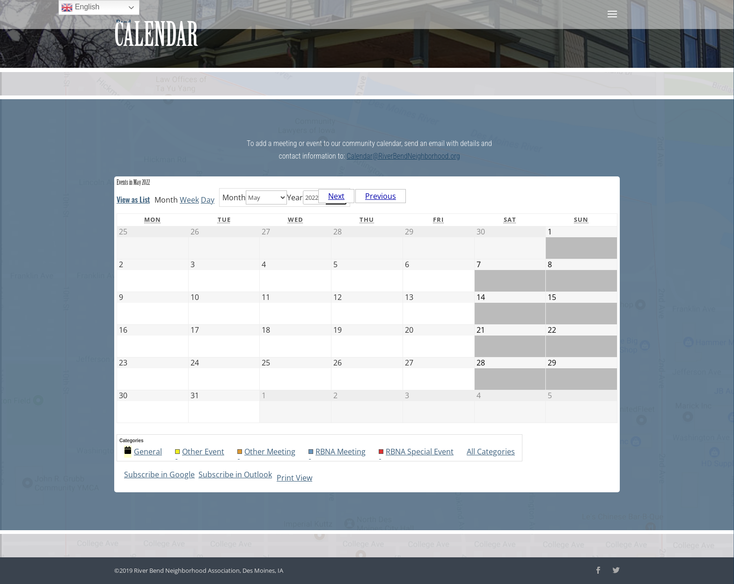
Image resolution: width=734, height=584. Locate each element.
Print (294, 478)
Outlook (235, 474)
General (143, 451)
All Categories (491, 451)
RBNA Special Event (416, 452)
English (80, 7)
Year (295, 197)
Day (207, 200)
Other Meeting (266, 452)
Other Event (199, 452)
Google (159, 474)
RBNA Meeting (337, 452)
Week (189, 200)
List (133, 199)
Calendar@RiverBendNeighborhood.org (403, 156)
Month (234, 197)
